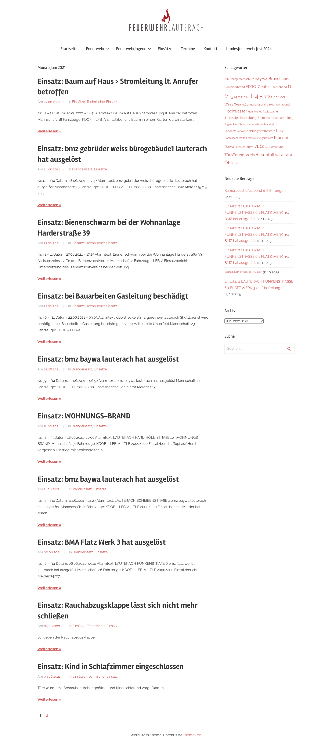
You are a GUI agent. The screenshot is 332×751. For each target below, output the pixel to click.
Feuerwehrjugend (133, 48)
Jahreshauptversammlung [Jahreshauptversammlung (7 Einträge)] (275, 117)
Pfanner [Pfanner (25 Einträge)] (281, 137)
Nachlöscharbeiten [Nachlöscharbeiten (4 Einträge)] (235, 138)
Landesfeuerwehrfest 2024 (249, 48)
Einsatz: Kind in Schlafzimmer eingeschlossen (110, 666)
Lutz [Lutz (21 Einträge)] (280, 130)
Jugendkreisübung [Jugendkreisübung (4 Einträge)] (235, 124)
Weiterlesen (47, 131)
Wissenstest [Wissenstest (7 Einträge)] (283, 155)
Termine (188, 48)
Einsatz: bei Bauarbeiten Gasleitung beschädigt (112, 296)
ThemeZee (192, 735)
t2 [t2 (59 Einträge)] (262, 146)
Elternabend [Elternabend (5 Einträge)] (279, 87)
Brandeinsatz (82, 169)
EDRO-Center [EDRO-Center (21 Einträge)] (258, 86)
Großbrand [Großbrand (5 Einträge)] (261, 104)
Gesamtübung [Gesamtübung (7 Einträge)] (244, 104)
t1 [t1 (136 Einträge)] (256, 146)
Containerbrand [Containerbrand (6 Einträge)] (234, 87)
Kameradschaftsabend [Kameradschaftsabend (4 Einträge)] (260, 124)
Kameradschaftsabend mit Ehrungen (255, 190)
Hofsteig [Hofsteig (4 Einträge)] (253, 111)
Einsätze (165, 48)
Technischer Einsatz (102, 102)
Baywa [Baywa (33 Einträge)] (261, 78)
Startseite (68, 48)
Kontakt (210, 48)
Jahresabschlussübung (243, 272)
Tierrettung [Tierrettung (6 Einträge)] (276, 146)
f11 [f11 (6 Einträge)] (248, 97)
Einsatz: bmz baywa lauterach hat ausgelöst (108, 359)
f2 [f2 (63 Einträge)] (226, 96)
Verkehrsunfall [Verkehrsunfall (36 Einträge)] (259, 154)
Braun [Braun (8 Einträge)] (285, 79)
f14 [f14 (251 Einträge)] (254, 96)
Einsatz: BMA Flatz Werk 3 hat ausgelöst (101, 542)
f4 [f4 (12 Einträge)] (235, 97)
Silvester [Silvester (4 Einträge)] (240, 146)
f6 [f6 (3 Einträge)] (239, 97)
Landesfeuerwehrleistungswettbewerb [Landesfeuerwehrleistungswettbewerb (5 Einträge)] (249, 131)
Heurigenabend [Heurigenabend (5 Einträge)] (279, 104)
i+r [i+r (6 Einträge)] (276, 111)
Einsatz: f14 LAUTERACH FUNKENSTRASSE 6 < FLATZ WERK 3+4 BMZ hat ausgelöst (256, 212)
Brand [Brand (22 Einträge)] (274, 78)
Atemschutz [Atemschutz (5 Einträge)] (246, 79)
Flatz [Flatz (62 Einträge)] (264, 96)
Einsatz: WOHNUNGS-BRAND (84, 416)
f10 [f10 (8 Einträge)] (243, 97)
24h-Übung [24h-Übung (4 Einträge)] (231, 79)
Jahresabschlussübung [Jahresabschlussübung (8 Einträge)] (240, 117)
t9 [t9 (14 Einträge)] (266, 146)
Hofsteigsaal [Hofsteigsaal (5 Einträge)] (267, 111)
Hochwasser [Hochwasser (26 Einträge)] (235, 111)
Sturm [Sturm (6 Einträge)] (249, 146)
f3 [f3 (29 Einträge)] (231, 96)
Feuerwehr (97, 48)
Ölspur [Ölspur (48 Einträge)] (231, 162)
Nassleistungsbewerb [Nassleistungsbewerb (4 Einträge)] (260, 138)
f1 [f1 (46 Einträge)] (289, 86)
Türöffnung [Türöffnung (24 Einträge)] (234, 154)
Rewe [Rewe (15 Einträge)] (229, 146)
